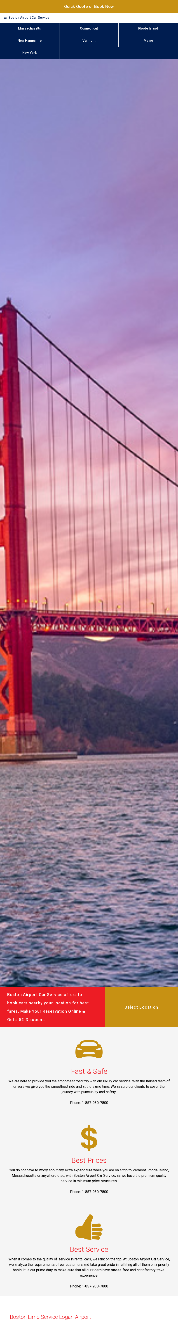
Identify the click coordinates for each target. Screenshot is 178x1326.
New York (29, 53)
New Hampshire (30, 41)
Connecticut (89, 28)
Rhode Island (148, 28)
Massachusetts (29, 28)
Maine (148, 41)
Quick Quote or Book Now (89, 6)
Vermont (88, 41)
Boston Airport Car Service (29, 18)
